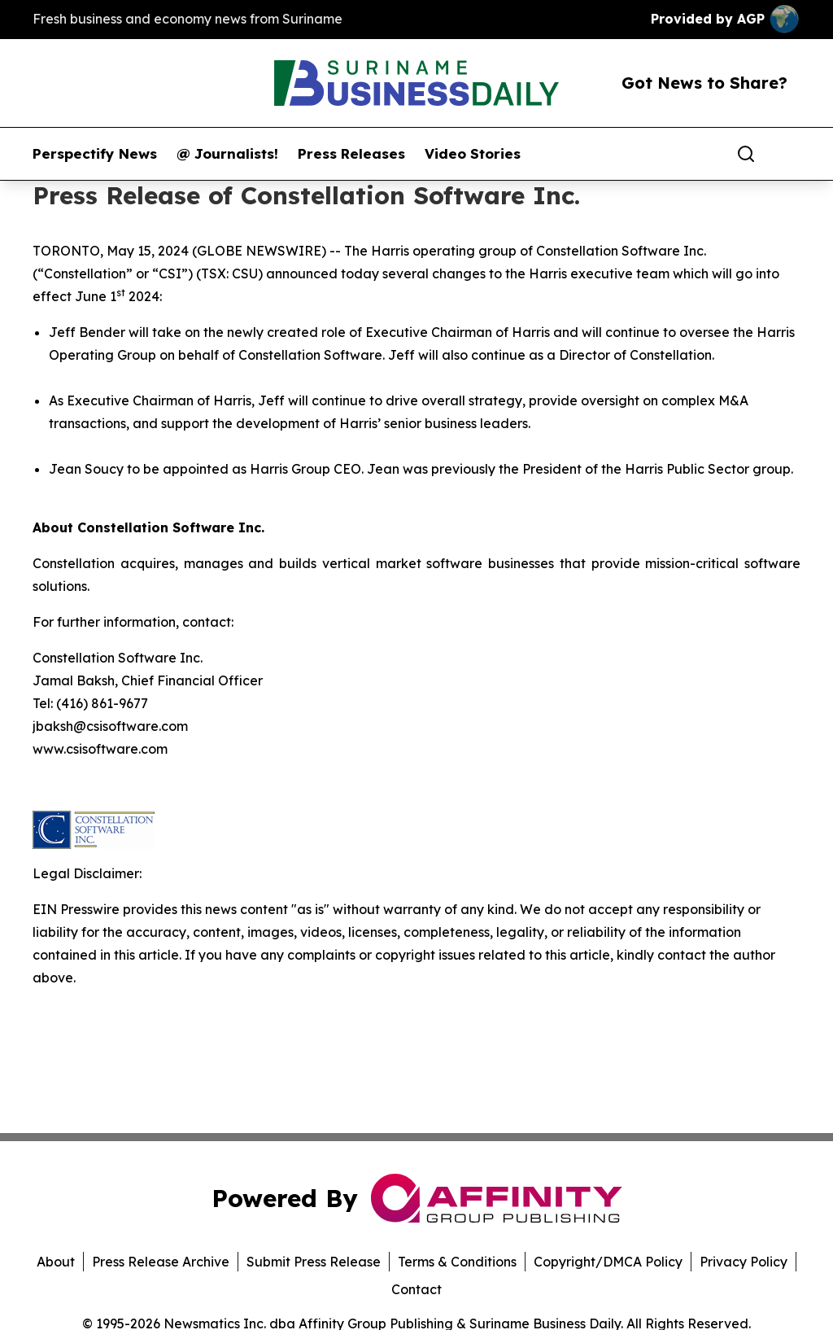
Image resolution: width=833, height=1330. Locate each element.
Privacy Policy (743, 1261)
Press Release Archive (160, 1261)
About (56, 1261)
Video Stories (473, 154)
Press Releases (351, 154)
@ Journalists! (227, 154)
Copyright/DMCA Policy (608, 1261)
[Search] (745, 154)
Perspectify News (95, 154)
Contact (416, 1289)
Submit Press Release (313, 1261)
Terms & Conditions (457, 1261)
